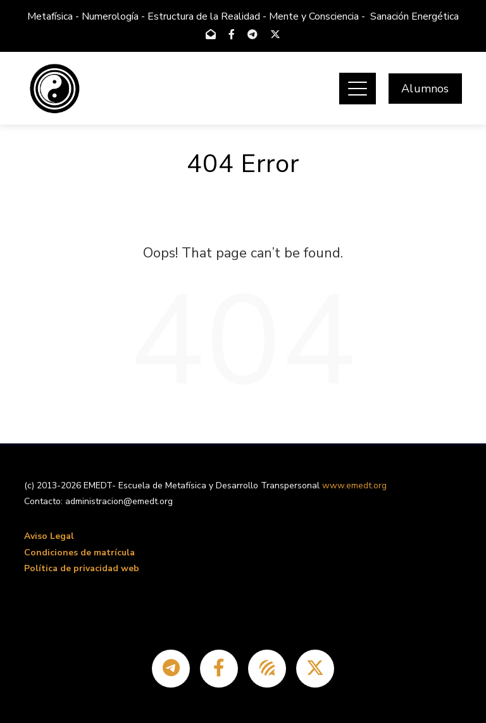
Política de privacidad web (81, 568)
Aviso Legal (49, 536)
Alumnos (425, 88)
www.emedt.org (354, 485)
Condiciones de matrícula (79, 553)
